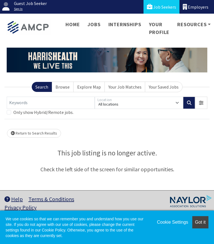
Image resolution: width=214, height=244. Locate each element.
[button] (201, 103)
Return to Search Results (34, 133)
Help (13, 199)
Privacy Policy (20, 207)
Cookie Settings (172, 222)
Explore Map (89, 87)
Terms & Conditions (51, 199)
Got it (200, 222)
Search (41, 87)
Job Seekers (161, 6)
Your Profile (159, 28)
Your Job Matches (125, 87)
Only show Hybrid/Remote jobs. (43, 112)
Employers (195, 6)
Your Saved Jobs (164, 87)
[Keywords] (51, 103)
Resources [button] (191, 24)
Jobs (93, 24)
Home (72, 24)
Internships (124, 24)
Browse (62, 87)
